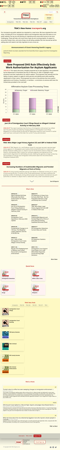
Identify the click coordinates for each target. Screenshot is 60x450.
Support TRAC (37, 436)
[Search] (52, 12)
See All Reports (54, 181)
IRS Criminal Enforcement (12, 367)
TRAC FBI (18, 22)
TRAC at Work (53, 426)
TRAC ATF (39, 22)
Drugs (3, 292)
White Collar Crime (37, 278)
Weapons (34, 292)
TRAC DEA (25, 22)
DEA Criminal (13, 343)
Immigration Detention (8, 278)
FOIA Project (49, 15)
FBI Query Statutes (14, 332)
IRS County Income (14, 355)
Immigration (15, 305)
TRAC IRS (32, 22)
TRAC (51, 22)
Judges (45, 22)
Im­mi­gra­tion (10, 22)
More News (54, 259)
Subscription (22, 436)
